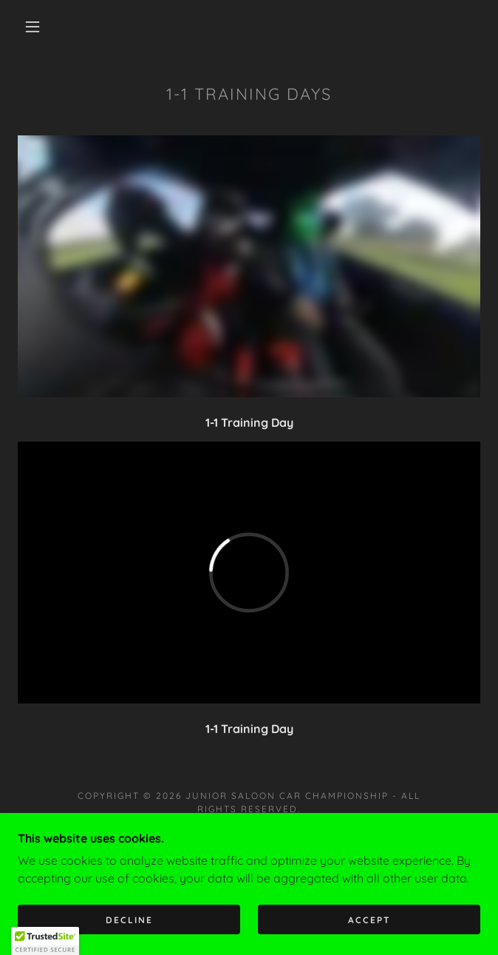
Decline (129, 919)
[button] (41, 26)
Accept (369, 919)
